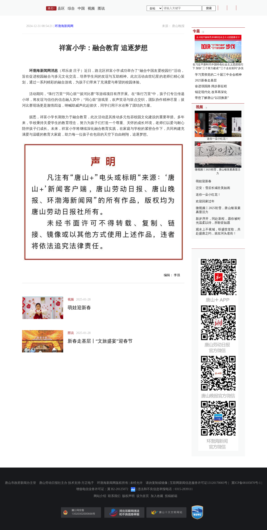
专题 (196, 31)
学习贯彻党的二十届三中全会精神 (218, 74)
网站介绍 (100, 496)
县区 (61, 8)
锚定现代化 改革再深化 (211, 92)
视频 (91, 8)
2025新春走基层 (206, 80)
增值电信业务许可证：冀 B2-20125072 (102, 489)
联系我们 (114, 496)
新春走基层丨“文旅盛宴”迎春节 (100, 341)
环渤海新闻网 (64, 26)
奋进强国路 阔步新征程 (211, 86)
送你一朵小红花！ (217, 138)
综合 (71, 8)
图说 (101, 8)
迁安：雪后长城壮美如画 (213, 188)
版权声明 (128, 496)
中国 (81, 8)
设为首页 (142, 496)
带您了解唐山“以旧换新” (212, 97)
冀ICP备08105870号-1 (246, 482)
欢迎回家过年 (205, 201)
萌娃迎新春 (79, 307)
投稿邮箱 (171, 496)
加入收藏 (157, 496)
